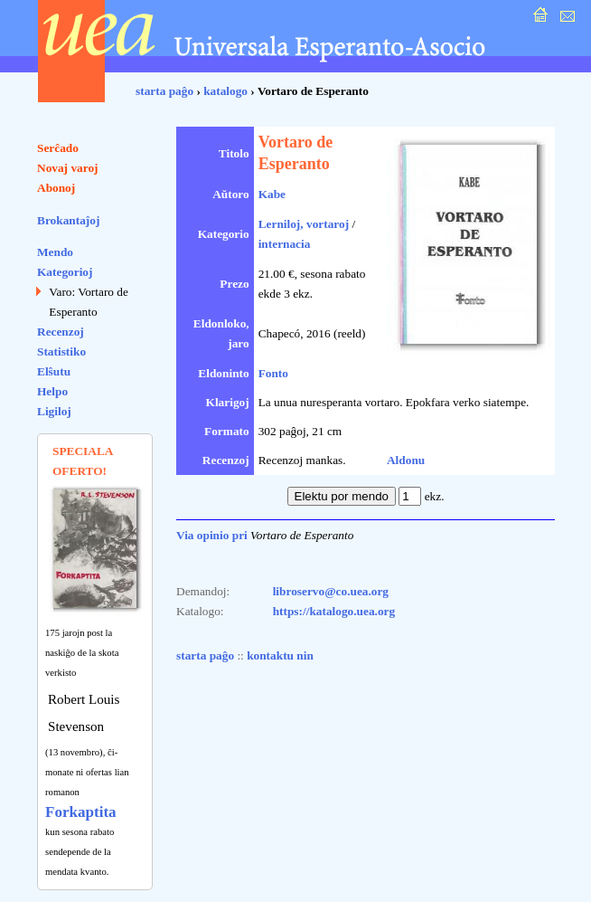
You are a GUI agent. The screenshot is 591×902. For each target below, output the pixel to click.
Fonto (273, 373)
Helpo (52, 391)
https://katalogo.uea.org (334, 611)
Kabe (272, 194)
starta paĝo (164, 91)
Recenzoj (60, 331)
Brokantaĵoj (68, 220)
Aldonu (406, 460)
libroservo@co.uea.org (331, 591)
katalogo (225, 91)
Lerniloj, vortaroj (303, 224)
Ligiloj (54, 411)
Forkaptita (81, 812)
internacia (284, 244)
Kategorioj (64, 272)
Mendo (55, 252)
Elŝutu (53, 371)
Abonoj (56, 188)
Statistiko (61, 351)
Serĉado (58, 148)
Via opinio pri (212, 535)
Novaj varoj (67, 168)
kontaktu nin (280, 655)
